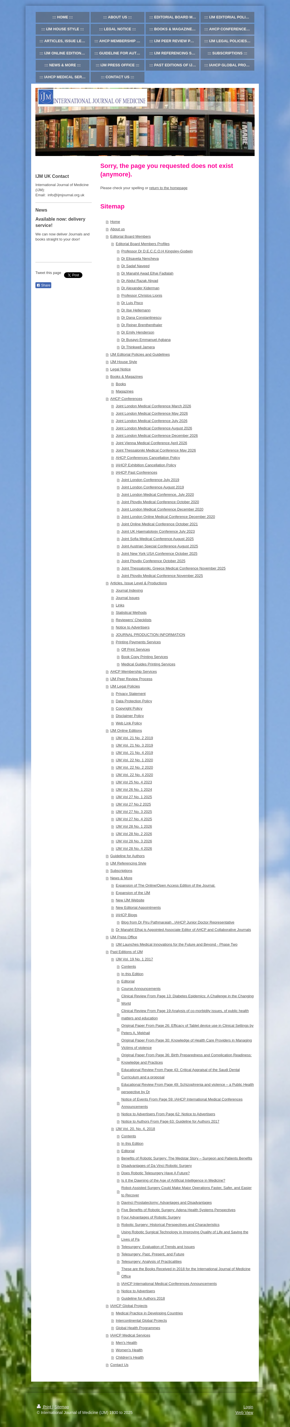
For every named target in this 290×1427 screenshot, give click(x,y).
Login (248, 1407)
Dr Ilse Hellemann (135, 310)
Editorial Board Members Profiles (143, 244)
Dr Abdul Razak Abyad (139, 281)
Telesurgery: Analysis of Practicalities (151, 1261)
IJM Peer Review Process (131, 679)
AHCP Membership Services (133, 671)
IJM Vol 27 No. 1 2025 (134, 797)
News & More (121, 878)
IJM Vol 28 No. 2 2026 (134, 834)
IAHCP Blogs (126, 915)
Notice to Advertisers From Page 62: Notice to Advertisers (168, 1114)
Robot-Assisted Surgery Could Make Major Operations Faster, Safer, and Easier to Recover (186, 1191)
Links (120, 605)
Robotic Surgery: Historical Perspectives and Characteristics (170, 1224)
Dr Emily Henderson (137, 332)
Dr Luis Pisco (132, 303)
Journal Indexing (129, 590)
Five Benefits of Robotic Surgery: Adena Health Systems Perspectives (178, 1210)
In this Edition (132, 974)
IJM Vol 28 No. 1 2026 (134, 826)
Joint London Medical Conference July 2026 (151, 421)
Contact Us (119, 1365)
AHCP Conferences (126, 399)
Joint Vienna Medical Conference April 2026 (151, 443)
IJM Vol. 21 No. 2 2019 (134, 738)
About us (117, 229)
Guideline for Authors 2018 (143, 1298)
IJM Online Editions (126, 730)
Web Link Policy (129, 723)
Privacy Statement (131, 694)
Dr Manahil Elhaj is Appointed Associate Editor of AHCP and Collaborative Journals (183, 930)
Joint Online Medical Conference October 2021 (159, 524)
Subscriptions (121, 871)
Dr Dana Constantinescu (141, 317)
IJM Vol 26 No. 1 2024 (134, 789)
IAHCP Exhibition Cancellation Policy (146, 465)
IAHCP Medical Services (130, 1335)
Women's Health (129, 1350)
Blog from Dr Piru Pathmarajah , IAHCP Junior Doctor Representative (177, 922)
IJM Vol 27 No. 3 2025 (134, 812)
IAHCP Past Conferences (136, 472)
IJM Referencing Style (128, 863)
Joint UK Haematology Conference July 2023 (158, 531)
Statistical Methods (131, 612)
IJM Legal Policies (125, 686)
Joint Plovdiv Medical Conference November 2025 (162, 576)
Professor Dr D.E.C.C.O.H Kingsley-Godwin (157, 251)
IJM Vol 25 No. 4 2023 (134, 782)
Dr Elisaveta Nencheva (140, 258)
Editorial (128, 981)
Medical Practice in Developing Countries (149, 1313)
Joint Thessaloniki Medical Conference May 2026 (156, 450)
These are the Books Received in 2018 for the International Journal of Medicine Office (185, 1272)
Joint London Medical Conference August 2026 (154, 428)
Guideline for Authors (127, 856)
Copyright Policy (129, 708)
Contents (128, 966)
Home (115, 222)
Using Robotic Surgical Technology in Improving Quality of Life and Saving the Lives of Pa (184, 1235)
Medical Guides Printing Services (148, 664)
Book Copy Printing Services (144, 657)
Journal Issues (128, 598)
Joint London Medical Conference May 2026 (152, 413)
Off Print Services (135, 649)
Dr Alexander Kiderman (140, 288)
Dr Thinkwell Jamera (138, 347)
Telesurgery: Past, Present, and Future (152, 1254)
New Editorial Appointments (138, 907)
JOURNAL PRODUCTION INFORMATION (150, 635)
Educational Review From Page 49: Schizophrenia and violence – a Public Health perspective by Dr (187, 1088)
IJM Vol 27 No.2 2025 (133, 804)
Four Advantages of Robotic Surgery (151, 1217)
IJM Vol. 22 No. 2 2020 (134, 767)
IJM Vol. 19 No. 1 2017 (134, 959)
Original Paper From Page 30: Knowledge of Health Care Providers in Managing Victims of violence (186, 1044)
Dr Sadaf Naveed (135, 266)
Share (43, 285)
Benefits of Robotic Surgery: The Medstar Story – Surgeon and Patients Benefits (186, 1158)
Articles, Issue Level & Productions (138, 583)
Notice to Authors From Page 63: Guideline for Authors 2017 (170, 1121)
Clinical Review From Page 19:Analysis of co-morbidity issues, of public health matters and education (185, 1014)
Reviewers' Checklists (134, 620)
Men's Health (126, 1342)
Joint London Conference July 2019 (150, 480)
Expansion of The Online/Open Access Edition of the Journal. (166, 885)
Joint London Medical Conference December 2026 (157, 435)
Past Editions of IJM (126, 952)
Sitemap (61, 1407)
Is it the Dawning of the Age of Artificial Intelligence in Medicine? (173, 1180)
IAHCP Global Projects (128, 1306)
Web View (244, 1412)
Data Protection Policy (134, 701)
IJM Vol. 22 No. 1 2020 (134, 760)
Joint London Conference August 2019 (152, 487)
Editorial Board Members (130, 236)
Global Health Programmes (138, 1328)
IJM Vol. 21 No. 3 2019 (134, 745)
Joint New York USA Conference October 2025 (159, 553)
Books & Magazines (126, 376)
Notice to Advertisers (133, 627)
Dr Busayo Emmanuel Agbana (145, 340)
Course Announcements (141, 989)
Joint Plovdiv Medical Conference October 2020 (160, 502)
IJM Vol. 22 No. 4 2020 (134, 775)
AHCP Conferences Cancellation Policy (148, 458)
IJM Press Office (123, 937)
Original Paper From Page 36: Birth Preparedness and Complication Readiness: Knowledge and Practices (186, 1059)
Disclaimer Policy (130, 716)
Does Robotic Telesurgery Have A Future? (155, 1173)
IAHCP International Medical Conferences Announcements (169, 1283)
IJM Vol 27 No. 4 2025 (134, 819)
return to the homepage (168, 188)
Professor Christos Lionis (141, 295)
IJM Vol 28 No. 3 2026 (134, 841)
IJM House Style (123, 362)
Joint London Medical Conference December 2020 (162, 509)
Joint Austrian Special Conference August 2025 (159, 546)
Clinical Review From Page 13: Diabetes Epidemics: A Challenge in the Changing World (187, 1000)
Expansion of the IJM (133, 893)
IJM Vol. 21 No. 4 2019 (134, 753)
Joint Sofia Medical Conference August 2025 (157, 539)
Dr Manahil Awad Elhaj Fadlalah (147, 273)
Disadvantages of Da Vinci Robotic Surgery (156, 1165)
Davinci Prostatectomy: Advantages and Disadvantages (166, 1202)
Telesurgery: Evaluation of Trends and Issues (158, 1247)
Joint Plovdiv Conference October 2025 (153, 561)
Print (44, 1407)
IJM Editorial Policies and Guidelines (140, 354)
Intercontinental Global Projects (141, 1320)
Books (121, 384)
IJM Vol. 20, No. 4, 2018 (135, 1129)
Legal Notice (120, 369)
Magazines (125, 391)
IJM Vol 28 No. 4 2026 (134, 848)
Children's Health (130, 1357)
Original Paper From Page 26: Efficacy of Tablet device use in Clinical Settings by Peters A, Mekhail (187, 1029)
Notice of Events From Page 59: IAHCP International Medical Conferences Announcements (181, 1103)
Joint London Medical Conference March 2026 (153, 406)
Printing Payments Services (138, 642)
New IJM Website (130, 900)
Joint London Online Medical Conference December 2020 (168, 517)
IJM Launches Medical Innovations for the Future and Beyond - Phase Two (177, 944)
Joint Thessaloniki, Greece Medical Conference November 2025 (173, 568)
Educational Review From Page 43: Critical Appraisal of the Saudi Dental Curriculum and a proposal (180, 1073)
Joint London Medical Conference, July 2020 (157, 494)
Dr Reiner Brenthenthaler (141, 325)
